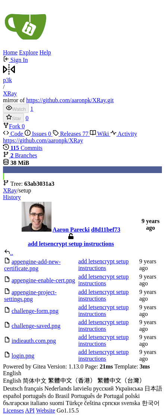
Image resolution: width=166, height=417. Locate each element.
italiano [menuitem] (39, 403)
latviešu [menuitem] (82, 388)
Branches (20, 155)
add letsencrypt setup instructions (71, 244)
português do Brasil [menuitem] (46, 396)
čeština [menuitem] (92, 403)
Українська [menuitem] (129, 388)
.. (11, 253)
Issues (39, 134)
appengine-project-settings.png (30, 295)
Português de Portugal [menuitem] (97, 396)
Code (14, 134)
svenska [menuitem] (130, 403)
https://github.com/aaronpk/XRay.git (70, 100)
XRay (10, 93)
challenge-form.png (35, 311)
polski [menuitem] (132, 396)
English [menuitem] (12, 380)
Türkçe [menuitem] (74, 403)
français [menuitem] (33, 388)
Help (45, 52)
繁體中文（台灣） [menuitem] (121, 380)
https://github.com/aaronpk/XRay (43, 140)
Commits (23, 148)
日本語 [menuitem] (153, 388)
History (12, 197)
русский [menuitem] (103, 388)
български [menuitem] (16, 403)
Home (10, 52)
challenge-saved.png (36, 326)
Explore (28, 52)
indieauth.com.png (34, 341)
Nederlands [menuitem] (58, 388)
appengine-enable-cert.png (43, 280)
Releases (71, 134)
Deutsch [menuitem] (12, 388)
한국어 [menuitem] (151, 403)
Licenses (13, 410)
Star (13, 117)
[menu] (83, 388)
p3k (7, 80)
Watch (16, 108)
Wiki (100, 134)
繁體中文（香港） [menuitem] (72, 380)
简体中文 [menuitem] (35, 380)
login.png (23, 355)
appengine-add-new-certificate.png (32, 265)
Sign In (15, 60)
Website (45, 410)
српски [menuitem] (111, 403)
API (30, 410)
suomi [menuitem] (57, 403)
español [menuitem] (12, 396)
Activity (123, 134)
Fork (12, 126)
